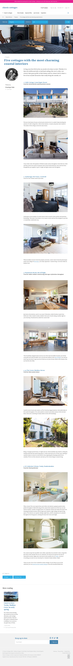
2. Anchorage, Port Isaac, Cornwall (34, 177)
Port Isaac (36, 261)
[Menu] (68, 12)
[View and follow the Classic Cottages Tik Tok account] (54, 638)
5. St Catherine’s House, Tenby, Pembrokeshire (38, 466)
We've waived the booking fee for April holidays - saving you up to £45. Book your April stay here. (36, 1)
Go (68, 22)
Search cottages (8, 13)
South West (24, 651)
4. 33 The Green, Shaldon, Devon (34, 370)
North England (5, 653)
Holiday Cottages (17, 651)
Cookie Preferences (66, 653)
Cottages (7, 577)
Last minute (36, 13)
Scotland (16, 653)
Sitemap (55, 651)
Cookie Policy (67, 651)
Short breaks (20, 13)
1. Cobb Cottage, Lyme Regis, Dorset (35, 82)
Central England (40, 651)
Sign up (54, 642)
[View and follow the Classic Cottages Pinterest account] (57, 638)
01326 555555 (44, 7)
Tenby (56, 556)
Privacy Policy (60, 651)
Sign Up (53, 7)
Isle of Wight (58, 357)
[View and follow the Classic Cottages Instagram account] (50, 638)
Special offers (28, 13)
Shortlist (60, 7)
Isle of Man (21, 653)
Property (12, 22)
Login (67, 7)
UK (34, 22)
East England (11, 653)
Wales (35, 651)
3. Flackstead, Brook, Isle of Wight (34, 272)
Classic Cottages (7, 651)
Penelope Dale (20, 577)
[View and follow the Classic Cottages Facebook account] (52, 638)
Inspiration (43, 13)
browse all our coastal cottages (40, 564)
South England (30, 651)
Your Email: (19, 642)
